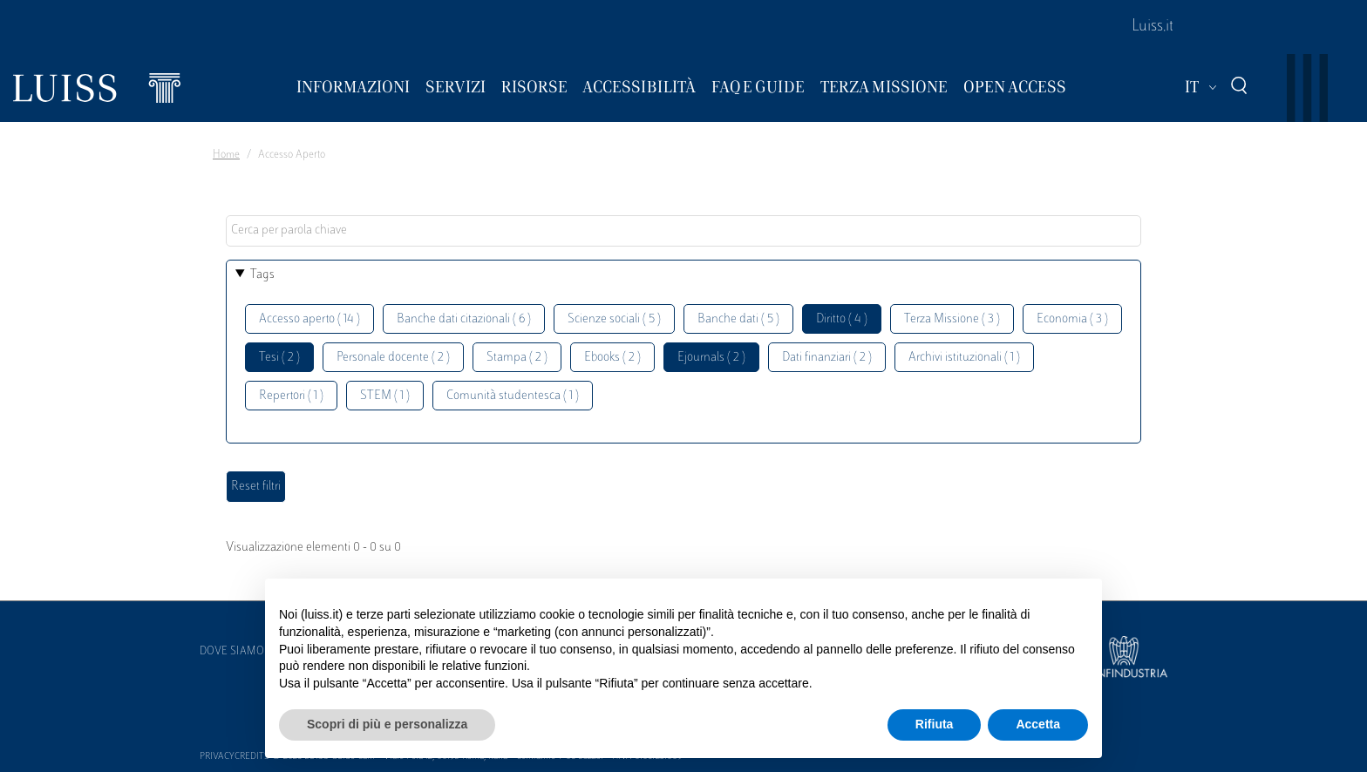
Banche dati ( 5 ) (738, 319)
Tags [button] (262, 274)
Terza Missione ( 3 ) (952, 319)
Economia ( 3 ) (1072, 319)
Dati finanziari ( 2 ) (827, 357)
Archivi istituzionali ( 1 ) (964, 357)
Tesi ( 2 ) (279, 357)
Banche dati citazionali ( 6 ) (464, 319)
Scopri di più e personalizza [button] (387, 724)
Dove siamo (232, 652)
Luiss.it (1152, 27)
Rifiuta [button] (934, 724)
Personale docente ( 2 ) (393, 357)
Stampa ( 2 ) (516, 357)
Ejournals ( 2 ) (711, 357)
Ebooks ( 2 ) (612, 357)
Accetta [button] (1038, 724)
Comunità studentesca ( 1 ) (512, 396)
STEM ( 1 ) (385, 396)
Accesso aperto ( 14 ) (309, 319)
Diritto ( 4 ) (841, 319)
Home (226, 155)
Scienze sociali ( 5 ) (614, 319)
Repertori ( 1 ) (291, 396)
